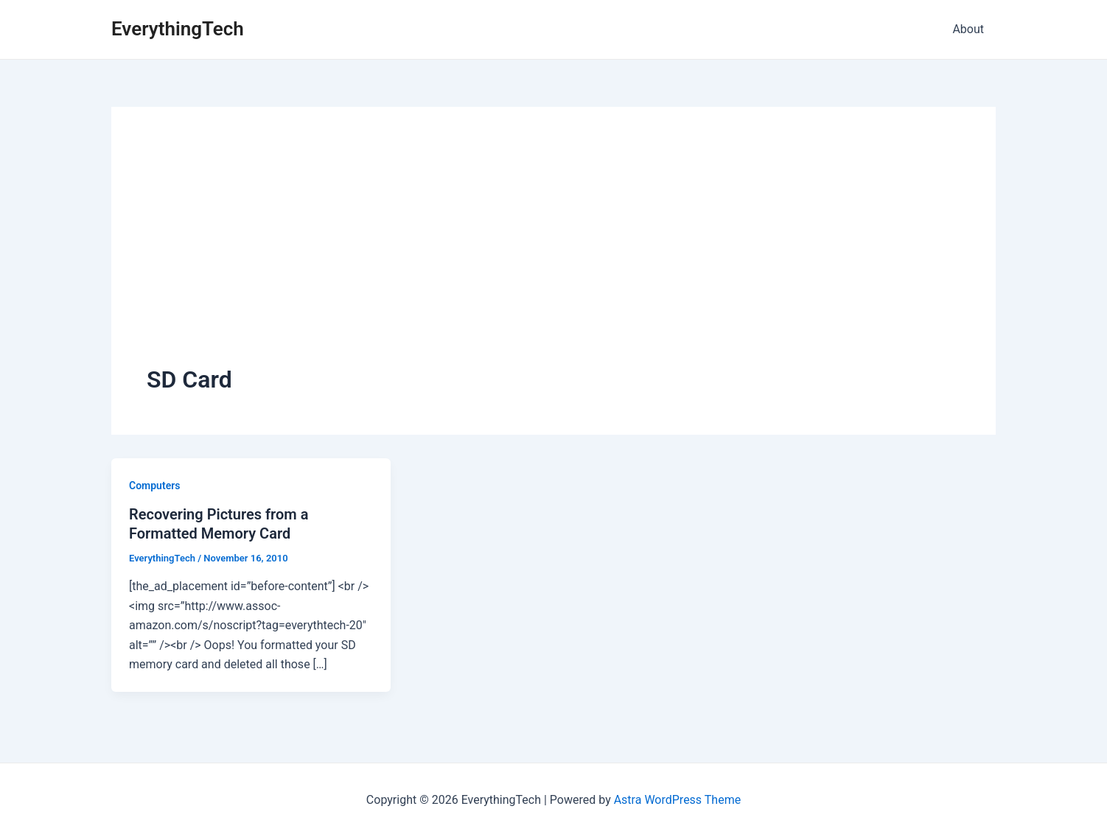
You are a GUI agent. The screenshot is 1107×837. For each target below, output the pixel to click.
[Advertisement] (553, 253)
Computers (154, 485)
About (968, 29)
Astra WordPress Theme (677, 800)
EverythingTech (177, 29)
